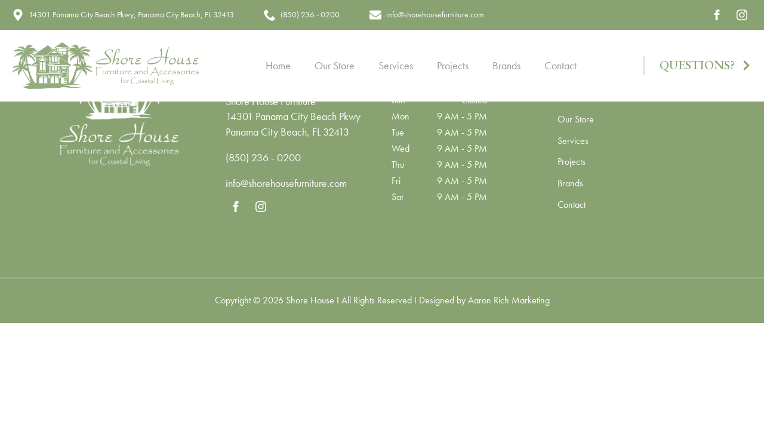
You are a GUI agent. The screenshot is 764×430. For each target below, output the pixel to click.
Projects (453, 65)
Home (278, 65)
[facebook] (717, 15)
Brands (506, 65)
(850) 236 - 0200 (263, 157)
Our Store (335, 65)
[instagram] (742, 15)
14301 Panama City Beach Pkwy (293, 116)
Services (395, 65)
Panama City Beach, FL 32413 (287, 132)
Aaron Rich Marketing (509, 300)
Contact (560, 65)
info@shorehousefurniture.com (286, 183)
